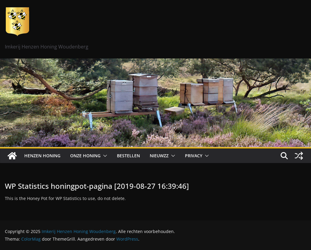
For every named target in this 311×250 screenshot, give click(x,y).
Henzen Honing (42, 155)
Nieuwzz (159, 155)
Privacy (193, 155)
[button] (104, 156)
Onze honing (85, 155)
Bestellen (128, 155)
